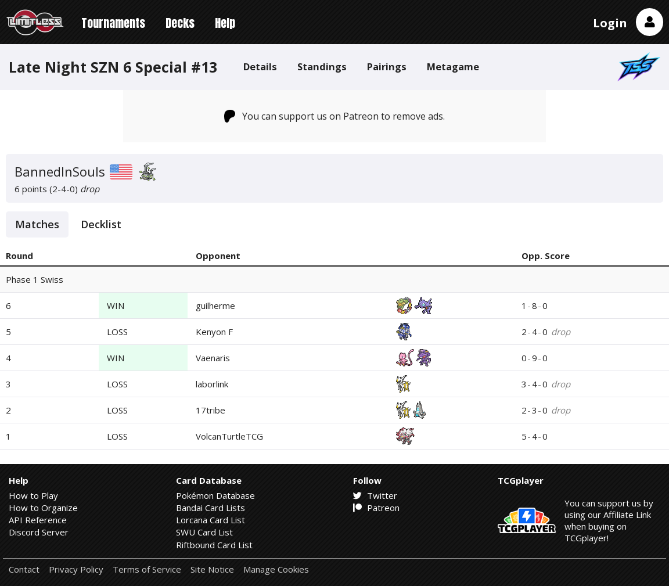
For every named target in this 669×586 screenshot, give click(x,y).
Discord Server (39, 532)
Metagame (453, 66)
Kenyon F (214, 331)
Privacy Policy (76, 569)
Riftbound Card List (214, 545)
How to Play (33, 495)
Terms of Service (147, 569)
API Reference (38, 520)
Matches (37, 224)
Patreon (376, 507)
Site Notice (212, 569)
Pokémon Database (215, 495)
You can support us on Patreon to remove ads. (334, 116)
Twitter (375, 495)
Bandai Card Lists (210, 507)
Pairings (387, 66)
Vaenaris (213, 358)
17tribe (210, 410)
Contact (24, 569)
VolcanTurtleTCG (229, 436)
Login (610, 23)
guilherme (215, 305)
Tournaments (113, 23)
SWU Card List (204, 532)
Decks (180, 23)
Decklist (101, 224)
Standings (322, 66)
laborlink (212, 384)
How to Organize (43, 507)
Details (260, 66)
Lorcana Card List (210, 520)
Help (225, 23)
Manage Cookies (276, 569)
